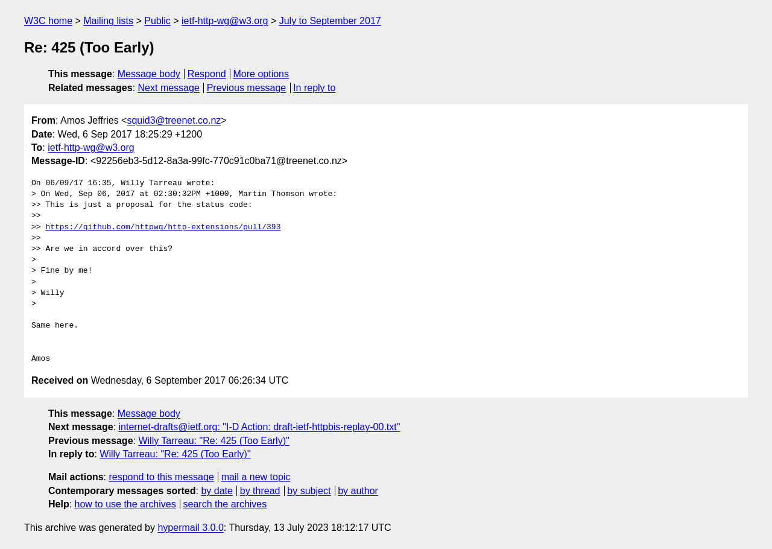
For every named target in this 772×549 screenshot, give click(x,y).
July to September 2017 (330, 21)
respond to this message (161, 477)
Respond (207, 74)
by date (216, 491)
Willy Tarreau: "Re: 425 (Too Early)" (213, 441)
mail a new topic (256, 477)
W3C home (48, 21)
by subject (309, 491)
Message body (149, 74)
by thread (260, 491)
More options (261, 74)
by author (358, 491)
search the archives (225, 504)
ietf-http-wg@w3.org (225, 21)
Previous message (246, 88)
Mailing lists (108, 21)
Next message (169, 88)
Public (157, 21)
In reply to (314, 88)
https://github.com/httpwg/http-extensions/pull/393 (162, 227)
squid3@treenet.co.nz (174, 120)
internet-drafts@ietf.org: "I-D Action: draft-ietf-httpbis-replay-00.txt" (259, 427)
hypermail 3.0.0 (190, 527)
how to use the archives (125, 504)
